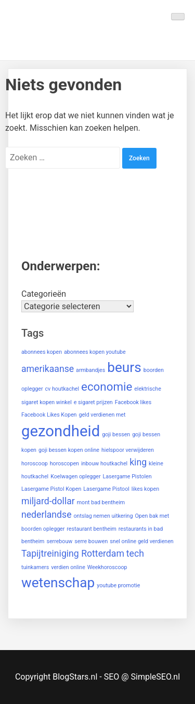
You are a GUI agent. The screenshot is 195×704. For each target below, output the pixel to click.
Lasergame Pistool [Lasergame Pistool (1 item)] (106, 489)
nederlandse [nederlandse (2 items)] (46, 514)
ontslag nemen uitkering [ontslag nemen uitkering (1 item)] (103, 516)
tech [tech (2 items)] (135, 553)
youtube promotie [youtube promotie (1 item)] (118, 585)
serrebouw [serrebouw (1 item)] (59, 541)
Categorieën (43, 294)
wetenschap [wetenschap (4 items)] (58, 582)
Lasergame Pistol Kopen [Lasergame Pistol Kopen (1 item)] (51, 489)
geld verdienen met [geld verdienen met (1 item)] (102, 414)
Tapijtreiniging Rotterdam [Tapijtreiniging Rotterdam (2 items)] (72, 553)
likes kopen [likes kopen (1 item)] (145, 489)
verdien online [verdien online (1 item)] (68, 567)
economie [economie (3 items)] (106, 386)
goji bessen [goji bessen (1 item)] (116, 434)
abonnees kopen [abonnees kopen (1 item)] (41, 352)
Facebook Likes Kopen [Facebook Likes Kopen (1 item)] (48, 414)
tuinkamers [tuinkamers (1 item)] (35, 567)
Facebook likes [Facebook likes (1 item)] (133, 402)
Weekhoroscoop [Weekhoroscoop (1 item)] (107, 567)
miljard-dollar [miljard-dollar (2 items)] (48, 501)
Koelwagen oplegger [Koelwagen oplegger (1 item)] (75, 476)
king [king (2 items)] (138, 462)
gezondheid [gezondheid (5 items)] (60, 431)
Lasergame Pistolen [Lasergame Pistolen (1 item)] (127, 476)
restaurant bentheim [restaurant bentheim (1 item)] (91, 529)
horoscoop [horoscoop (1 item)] (34, 463)
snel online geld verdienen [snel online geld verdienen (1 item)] (141, 541)
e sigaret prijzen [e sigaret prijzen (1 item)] (93, 402)
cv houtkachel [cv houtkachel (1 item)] (62, 388)
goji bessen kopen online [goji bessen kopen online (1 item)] (68, 450)
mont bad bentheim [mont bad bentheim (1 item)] (101, 502)
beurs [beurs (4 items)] (124, 367)
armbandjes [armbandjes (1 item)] (90, 370)
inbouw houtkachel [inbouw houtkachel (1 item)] (104, 463)
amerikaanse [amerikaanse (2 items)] (47, 369)
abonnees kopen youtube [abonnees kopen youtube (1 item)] (95, 352)
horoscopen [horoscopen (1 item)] (64, 463)
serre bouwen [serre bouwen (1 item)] (91, 541)
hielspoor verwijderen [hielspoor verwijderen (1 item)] (127, 450)
